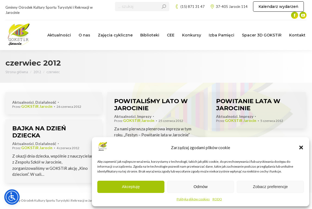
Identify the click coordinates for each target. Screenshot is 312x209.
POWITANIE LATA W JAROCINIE (248, 104)
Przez (32, 106)
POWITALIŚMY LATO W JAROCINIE (151, 104)
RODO (217, 199)
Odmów (201, 186)
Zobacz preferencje (270, 186)
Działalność (45, 102)
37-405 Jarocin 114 (229, 6)
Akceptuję (131, 186)
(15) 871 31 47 (190, 6)
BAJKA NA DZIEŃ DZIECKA (39, 132)
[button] (301, 147)
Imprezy (144, 116)
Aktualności (23, 102)
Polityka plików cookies (193, 199)
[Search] (142, 6)
